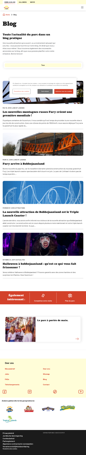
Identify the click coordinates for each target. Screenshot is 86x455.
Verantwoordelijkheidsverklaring (16, 446)
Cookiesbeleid (8, 438)
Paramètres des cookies (10, 449)
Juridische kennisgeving (13, 436)
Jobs (7, 374)
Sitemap (46, 374)
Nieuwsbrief (10, 369)
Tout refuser (45, 91)
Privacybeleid (8, 433)
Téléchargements (12, 384)
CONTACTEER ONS (48, 432)
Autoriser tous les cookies (64, 91)
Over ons (46, 369)
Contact (46, 384)
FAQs (7, 379)
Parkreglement (9, 441)
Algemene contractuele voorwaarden (18, 444)
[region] (43, 88)
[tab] (43, 65)
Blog (45, 379)
